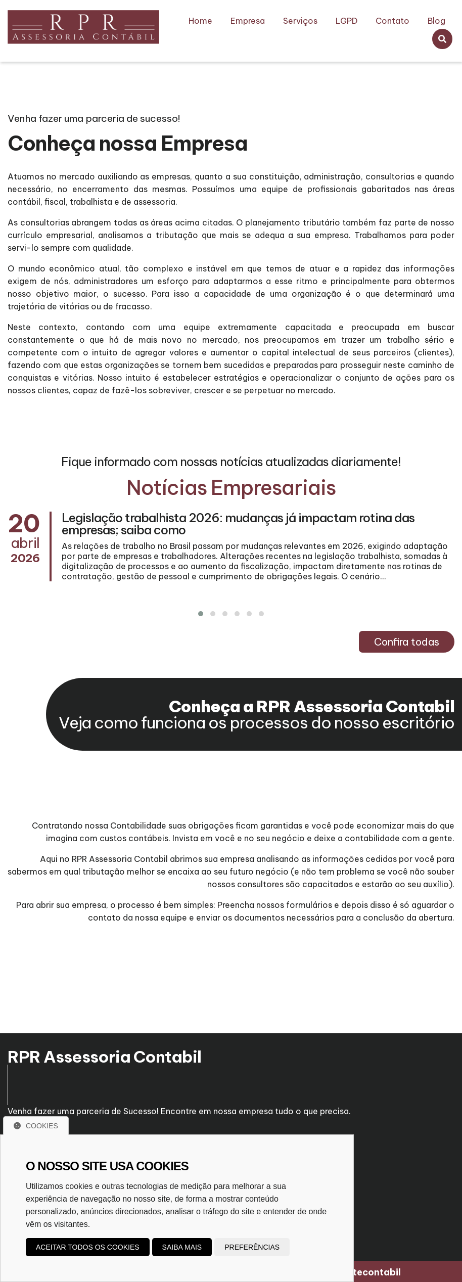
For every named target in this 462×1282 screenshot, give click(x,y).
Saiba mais (182, 1247)
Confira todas (406, 641)
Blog (436, 21)
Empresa (247, 21)
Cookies (36, 1126)
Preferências (252, 1247)
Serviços (300, 21)
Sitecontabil (372, 1270)
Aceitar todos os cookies (88, 1247)
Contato (392, 21)
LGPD (346, 21)
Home (200, 21)
